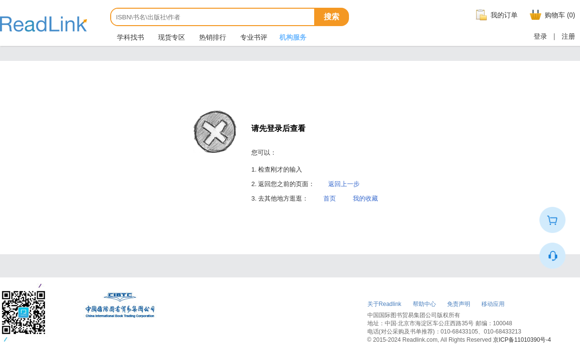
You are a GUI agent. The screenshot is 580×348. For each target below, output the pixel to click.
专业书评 (252, 37)
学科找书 (129, 37)
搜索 (331, 17)
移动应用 (493, 304)
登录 (540, 36)
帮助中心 (424, 304)
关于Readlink (384, 304)
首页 (329, 198)
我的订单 (495, 15)
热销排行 (211, 37)
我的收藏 (365, 198)
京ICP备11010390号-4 (522, 339)
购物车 (551, 15)
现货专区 (170, 37)
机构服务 (292, 37)
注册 (568, 36)
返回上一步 (344, 184)
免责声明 (458, 304)
